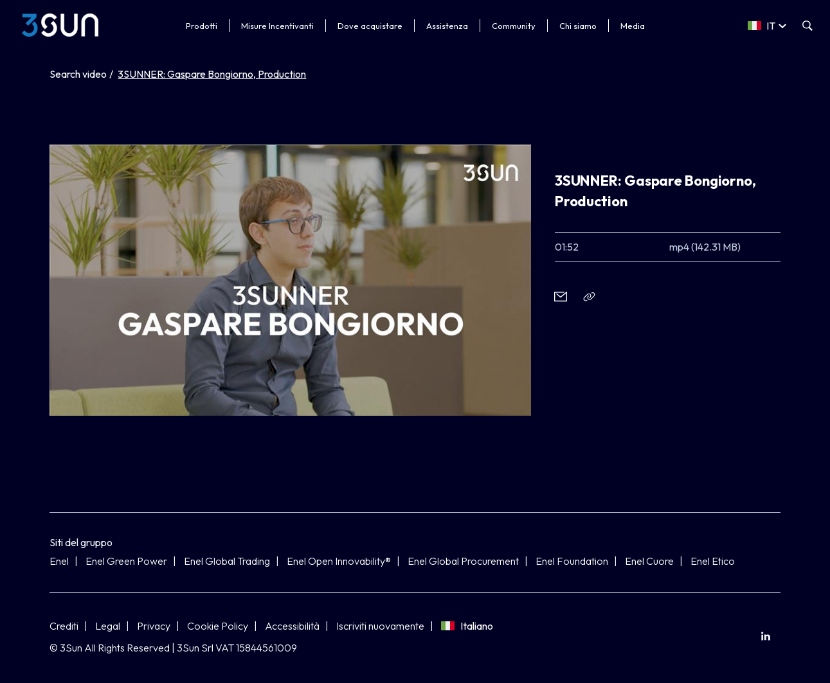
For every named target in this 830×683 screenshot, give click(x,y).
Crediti (64, 625)
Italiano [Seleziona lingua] (467, 626)
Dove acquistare (370, 26)
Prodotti (201, 26)
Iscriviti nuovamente (380, 625)
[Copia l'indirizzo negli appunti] (589, 296)
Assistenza (447, 26)
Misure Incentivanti (277, 26)
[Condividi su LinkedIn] (766, 635)
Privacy (153, 625)
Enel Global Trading (227, 560)
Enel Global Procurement (463, 560)
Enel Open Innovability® (339, 560)
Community (514, 26)
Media (632, 26)
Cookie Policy (217, 625)
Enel (59, 560)
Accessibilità (292, 625)
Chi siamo (578, 26)
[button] (560, 296)
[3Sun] (60, 25)
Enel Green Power (126, 560)
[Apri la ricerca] (807, 25)
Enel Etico (712, 560)
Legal (107, 625)
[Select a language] (767, 25)
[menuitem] (766, 635)
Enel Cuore (649, 560)
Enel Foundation (572, 560)
